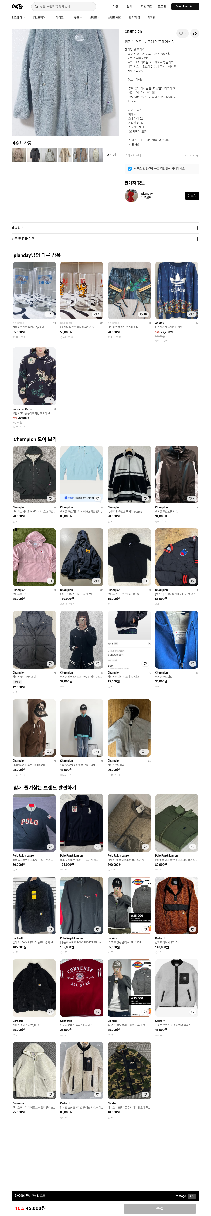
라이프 (61, 17)
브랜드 (94, 17)
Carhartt (18, 938)
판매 (129, 6)
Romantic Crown (23, 409)
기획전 (151, 17)
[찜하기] (182, 33)
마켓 (115, 6)
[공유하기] (194, 33)
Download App (185, 6)
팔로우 (192, 195)
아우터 (137, 155)
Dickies (112, 938)
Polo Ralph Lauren (24, 855)
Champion (133, 31)
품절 (160, 1208)
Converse (66, 1020)
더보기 (111, 155)
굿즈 (78, 17)
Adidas (159, 323)
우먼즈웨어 (40, 17)
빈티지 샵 (134, 17)
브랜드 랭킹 (115, 17)
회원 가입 (147, 6)
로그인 (162, 6)
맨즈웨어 (18, 17)
